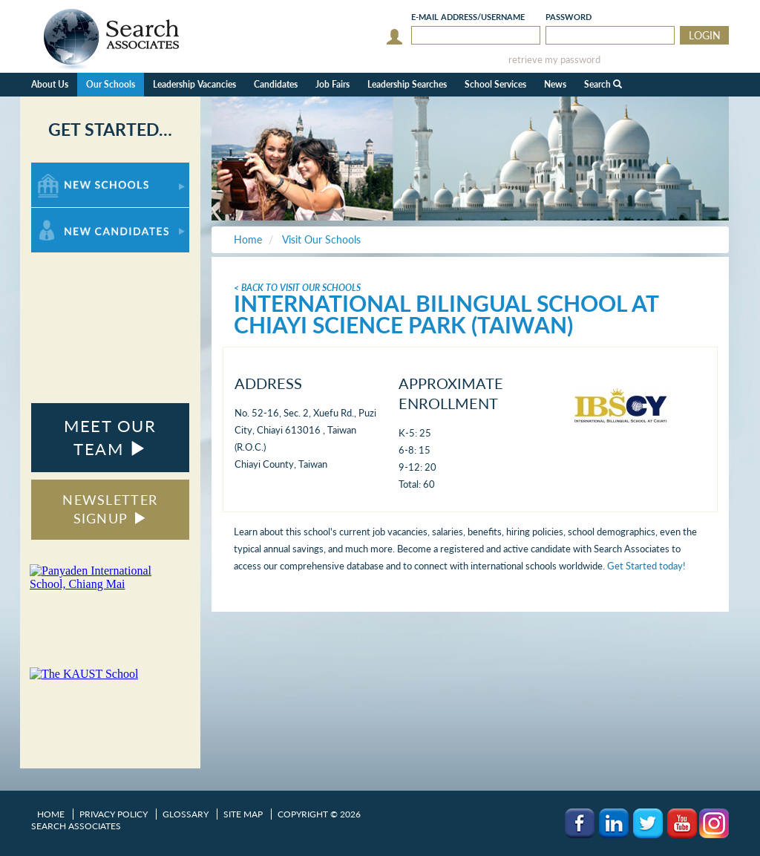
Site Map (243, 814)
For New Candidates (77, 215)
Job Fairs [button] (332, 84)
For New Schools (70, 169)
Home (51, 814)
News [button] (555, 84)
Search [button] (603, 84)
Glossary (186, 814)
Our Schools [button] (110, 84)
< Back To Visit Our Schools (297, 287)
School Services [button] (495, 84)
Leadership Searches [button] (407, 84)
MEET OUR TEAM (110, 437)
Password (569, 17)
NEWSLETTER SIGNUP (109, 509)
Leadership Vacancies (194, 84)
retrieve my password (554, 59)
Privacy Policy (113, 814)
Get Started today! (646, 566)
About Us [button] (49, 84)
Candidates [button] (276, 84)
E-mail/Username (468, 17)
